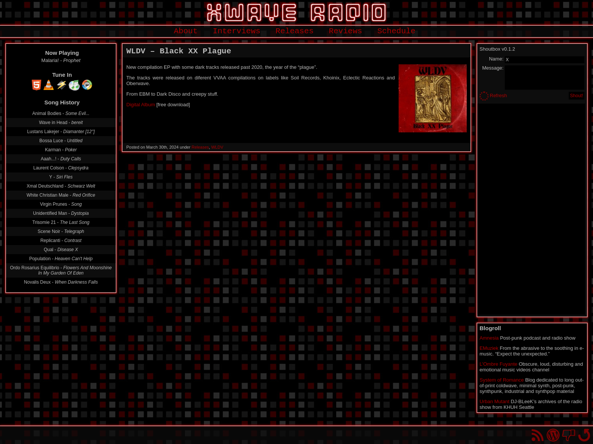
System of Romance (502, 380)
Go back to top (584, 435)
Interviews (237, 31)
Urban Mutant (494, 401)
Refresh (498, 95)
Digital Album (140, 104)
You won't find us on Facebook (568, 435)
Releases (295, 31)
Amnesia (489, 338)
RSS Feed (537, 435)
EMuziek (489, 348)
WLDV (217, 147)
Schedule (396, 31)
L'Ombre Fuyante (498, 364)
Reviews (345, 31)
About (186, 31)
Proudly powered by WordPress (553, 435)
